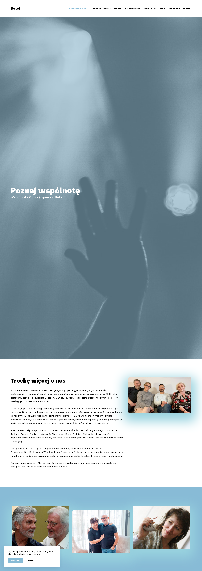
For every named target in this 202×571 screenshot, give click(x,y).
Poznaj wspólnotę (79, 8)
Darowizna (174, 8)
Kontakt (187, 8)
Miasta (117, 8)
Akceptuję (15, 561)
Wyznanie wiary (132, 8)
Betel (15, 8)
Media (162, 8)
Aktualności (150, 8)
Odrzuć (30, 561)
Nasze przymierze (101, 8)
